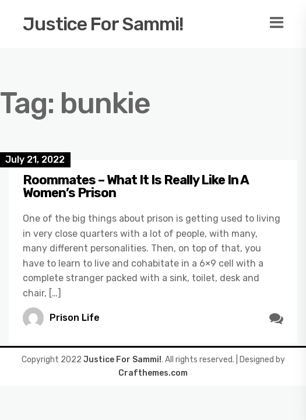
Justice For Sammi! (103, 24)
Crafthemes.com (153, 373)
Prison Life (75, 317)
